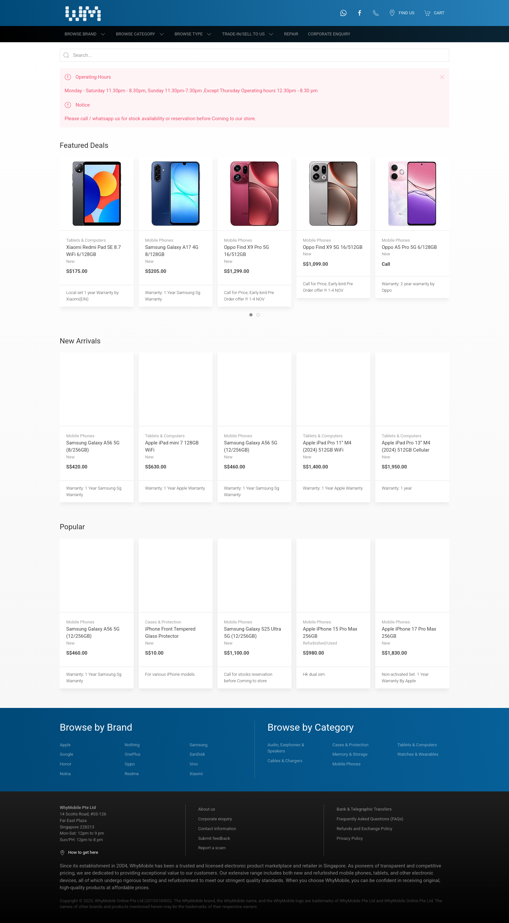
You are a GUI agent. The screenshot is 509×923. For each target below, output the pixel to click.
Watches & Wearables (417, 754)
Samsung (198, 744)
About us (206, 809)
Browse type (194, 34)
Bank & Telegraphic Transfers (364, 809)
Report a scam (212, 847)
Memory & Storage (349, 754)
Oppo (130, 764)
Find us (401, 13)
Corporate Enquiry (329, 34)
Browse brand (85, 34)
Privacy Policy (350, 838)
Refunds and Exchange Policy (364, 828)
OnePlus (133, 754)
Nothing (132, 744)
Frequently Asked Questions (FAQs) (370, 818)
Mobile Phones (346, 764)
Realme (132, 773)
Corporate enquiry (215, 818)
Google (66, 754)
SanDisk (197, 754)
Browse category (140, 34)
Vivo (194, 764)
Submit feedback (214, 838)
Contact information (217, 828)
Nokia (65, 773)
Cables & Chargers (284, 760)
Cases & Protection (350, 744)
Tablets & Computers (417, 744)
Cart (434, 13)
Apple (65, 744)
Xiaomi (196, 773)
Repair (291, 34)
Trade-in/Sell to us (248, 34)
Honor (65, 764)
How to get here (79, 852)
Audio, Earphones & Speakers (285, 748)
